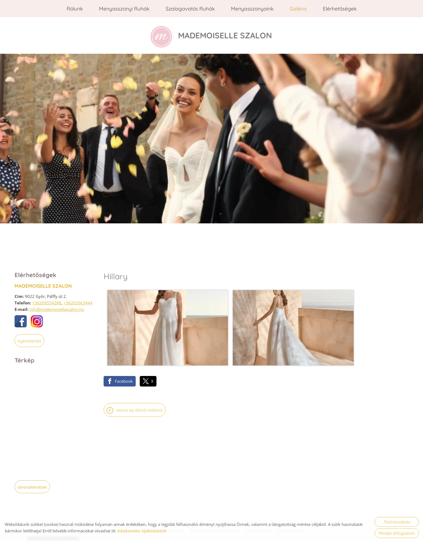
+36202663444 (78, 301)
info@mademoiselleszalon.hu (56, 308)
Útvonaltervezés (32, 485)
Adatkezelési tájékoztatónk (141, 530)
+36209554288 (46, 301)
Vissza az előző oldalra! (139, 376)
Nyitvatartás (29, 339)
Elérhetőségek (340, 8)
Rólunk (75, 8)
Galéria (298, 8)
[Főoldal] (158, 35)
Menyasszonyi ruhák (124, 8)
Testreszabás (397, 522)
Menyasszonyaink (252, 8)
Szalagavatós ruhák (190, 8)
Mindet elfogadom (396, 533)
